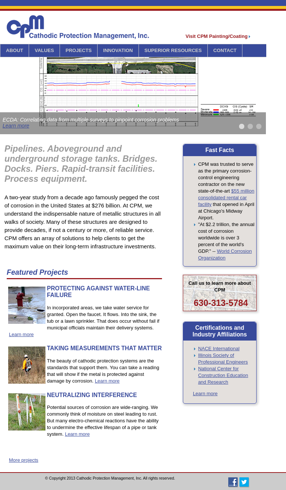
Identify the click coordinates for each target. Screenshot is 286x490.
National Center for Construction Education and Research (223, 375)
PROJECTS (79, 50)
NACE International (218, 348)
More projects (23, 460)
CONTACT (225, 50)
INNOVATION (118, 50)
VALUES (44, 50)
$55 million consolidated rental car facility (226, 197)
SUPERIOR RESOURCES (173, 50)
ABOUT (14, 50)
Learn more (16, 126)
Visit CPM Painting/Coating (217, 36)
